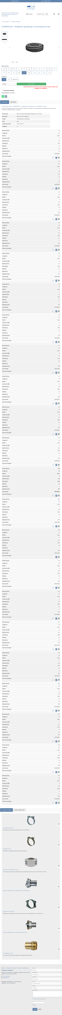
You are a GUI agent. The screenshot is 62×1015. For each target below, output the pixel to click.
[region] (31, 47)
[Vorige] (10, 47)
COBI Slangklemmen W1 (8, 827)
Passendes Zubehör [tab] (6, 810)
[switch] (53, 157)
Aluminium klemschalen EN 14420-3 (11, 869)
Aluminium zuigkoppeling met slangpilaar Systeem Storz (15, 932)
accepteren (39, 998)
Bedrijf (34, 968)
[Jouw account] (58, 14)
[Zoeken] (46, 14)
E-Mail (34, 981)
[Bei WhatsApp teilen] (2, 96)
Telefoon (34, 985)
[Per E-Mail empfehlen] (5, 96)
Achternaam (35, 972)
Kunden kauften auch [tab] (19, 810)
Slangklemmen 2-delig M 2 (8, 911)
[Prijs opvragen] (56, 158)
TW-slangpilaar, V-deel (8, 953)
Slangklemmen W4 (7, 848)
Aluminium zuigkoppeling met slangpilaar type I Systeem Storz (16, 890)
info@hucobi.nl (6, 977)
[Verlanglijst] (54, 14)
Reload (34, 1005)
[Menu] (29, 14)
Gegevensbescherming (37, 998)
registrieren (44, 88)
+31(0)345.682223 (47, 1)
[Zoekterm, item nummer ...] (41, 14)
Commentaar (35, 990)
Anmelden (37, 88)
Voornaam (34, 976)
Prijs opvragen (31, 84)
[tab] (4, 102)
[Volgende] (59, 47)
